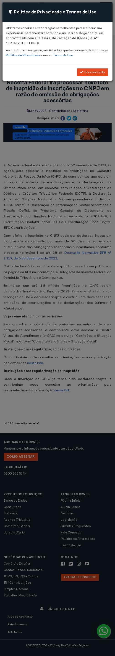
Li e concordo (92, 72)
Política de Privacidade (23, 55)
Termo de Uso (63, 55)
